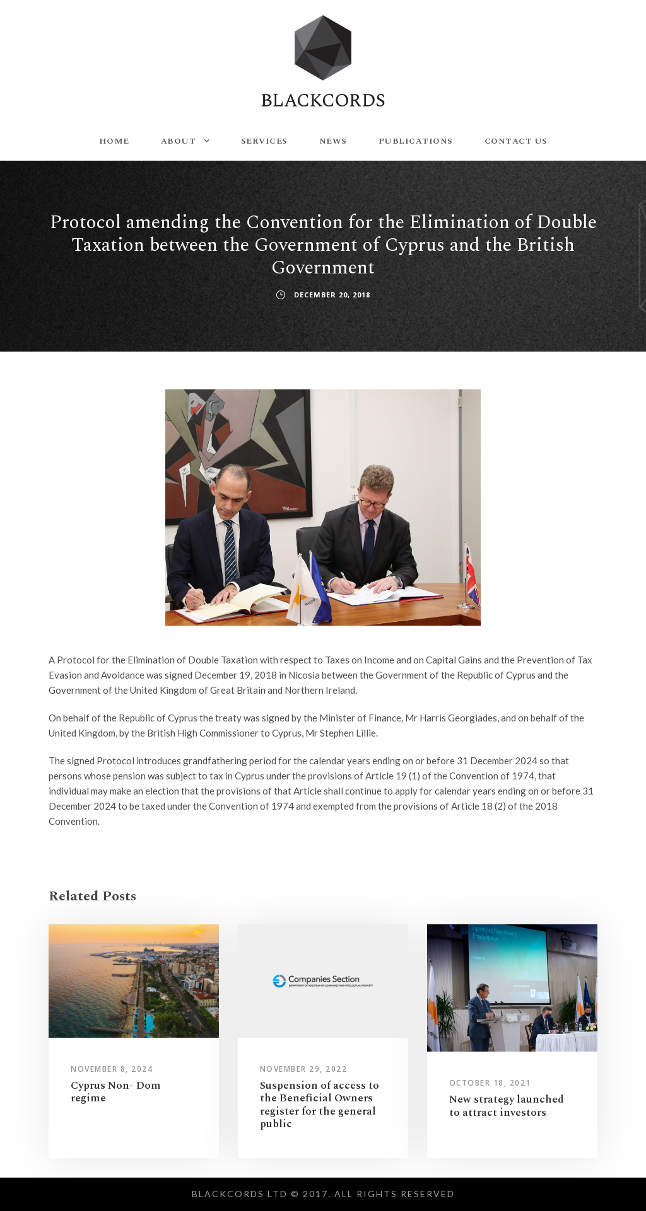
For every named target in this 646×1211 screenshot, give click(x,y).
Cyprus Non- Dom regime (116, 1091)
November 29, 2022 (304, 1069)
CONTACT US (516, 141)
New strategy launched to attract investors (506, 1105)
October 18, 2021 (490, 1082)
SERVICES (264, 141)
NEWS (333, 141)
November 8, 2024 (112, 1069)
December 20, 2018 (332, 294)
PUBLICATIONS (416, 141)
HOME (114, 141)
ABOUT (178, 141)
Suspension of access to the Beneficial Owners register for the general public (319, 1104)
